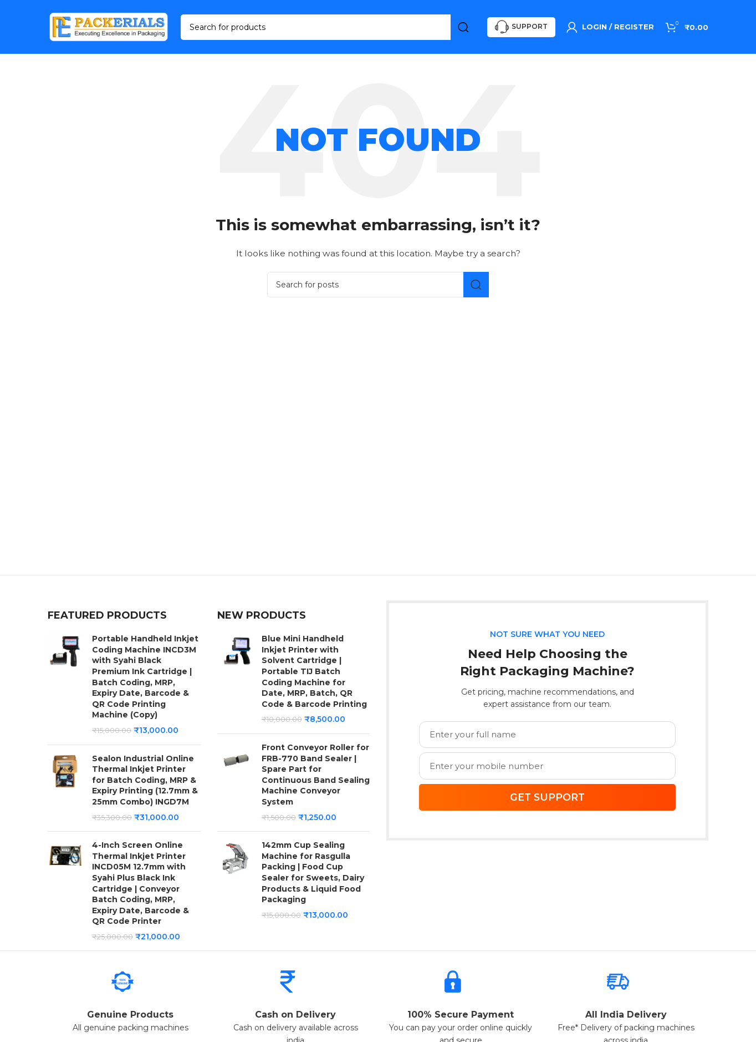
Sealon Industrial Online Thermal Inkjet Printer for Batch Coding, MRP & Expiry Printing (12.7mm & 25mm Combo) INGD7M (145, 781)
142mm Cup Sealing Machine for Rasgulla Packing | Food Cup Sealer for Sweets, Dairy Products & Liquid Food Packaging (313, 874)
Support (521, 28)
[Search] (328, 28)
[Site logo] (109, 27)
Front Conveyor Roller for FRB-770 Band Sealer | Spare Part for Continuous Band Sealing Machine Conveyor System (316, 776)
